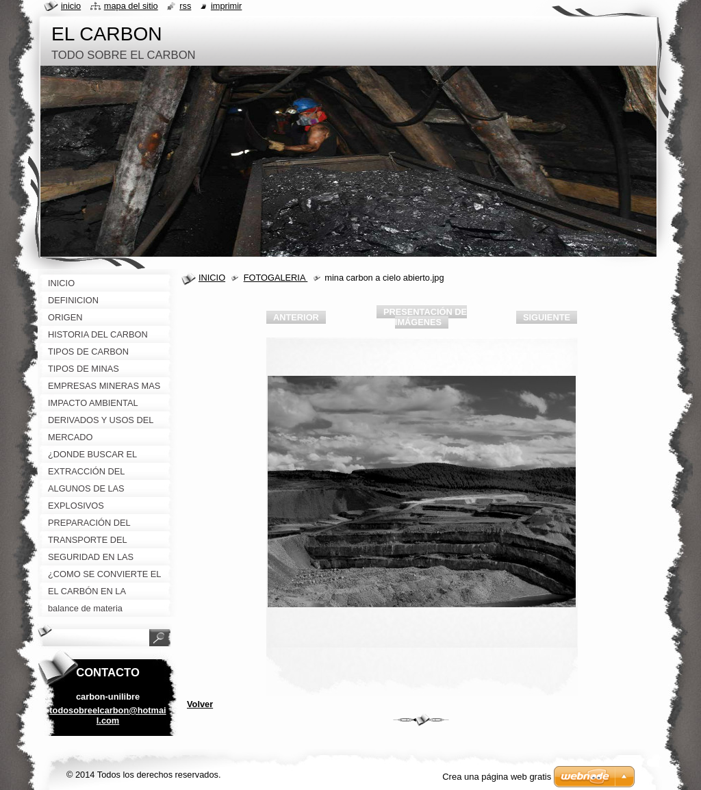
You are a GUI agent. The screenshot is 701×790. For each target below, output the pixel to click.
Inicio (71, 6)
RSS (185, 6)
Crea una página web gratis (496, 777)
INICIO (212, 277)
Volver (200, 704)
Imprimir (226, 6)
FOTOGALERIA (276, 277)
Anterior (296, 317)
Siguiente (546, 317)
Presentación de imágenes (425, 317)
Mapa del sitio (131, 6)
